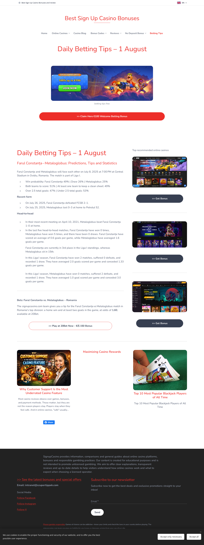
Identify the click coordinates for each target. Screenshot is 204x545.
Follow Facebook (26, 498)
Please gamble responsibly (54, 524)
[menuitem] (41, 33)
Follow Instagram (26, 503)
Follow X (22, 509)
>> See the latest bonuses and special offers (49, 479)
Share (49, 422)
